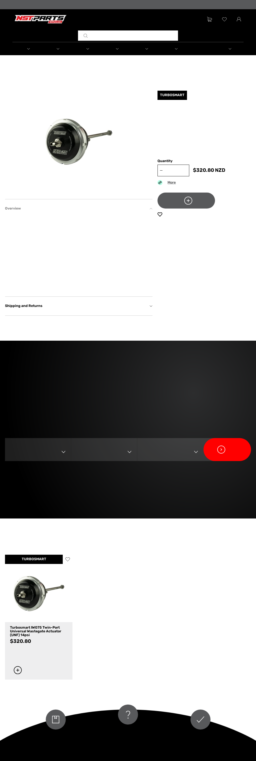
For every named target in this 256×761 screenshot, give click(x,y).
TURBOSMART (34, 559)
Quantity (165, 161)
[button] (27, 49)
